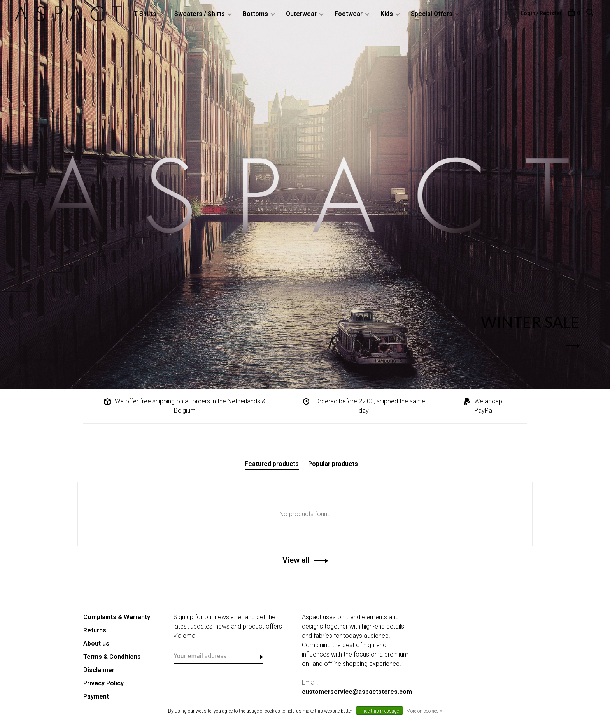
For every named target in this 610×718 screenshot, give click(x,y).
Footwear (349, 14)
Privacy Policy (103, 683)
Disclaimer (98, 670)
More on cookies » (424, 711)
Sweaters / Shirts (200, 14)
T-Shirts (146, 14)
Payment (96, 696)
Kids (387, 14)
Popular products (333, 464)
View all (296, 560)
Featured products (272, 464)
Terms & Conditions (112, 656)
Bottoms (256, 14)
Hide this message (379, 711)
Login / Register (540, 13)
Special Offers (432, 14)
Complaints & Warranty (116, 617)
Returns (94, 630)
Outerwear (302, 14)
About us (96, 643)
